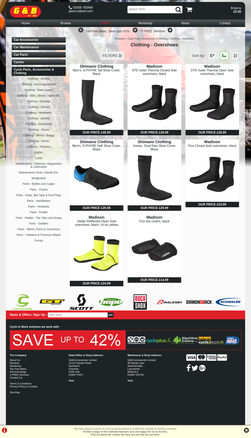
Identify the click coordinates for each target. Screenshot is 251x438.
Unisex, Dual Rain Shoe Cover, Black (154, 147)
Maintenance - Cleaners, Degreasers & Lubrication (39, 165)
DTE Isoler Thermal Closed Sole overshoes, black (154, 72)
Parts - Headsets (38, 206)
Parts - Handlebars (39, 200)
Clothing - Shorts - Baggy (39, 135)
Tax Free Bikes (18, 368)
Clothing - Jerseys (38, 78)
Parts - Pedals (38, 212)
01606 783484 (81, 7)
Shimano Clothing (96, 66)
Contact (225, 23)
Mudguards (39, 178)
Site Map (15, 392)
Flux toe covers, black (154, 221)
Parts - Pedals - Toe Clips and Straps (39, 217)
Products (120, 38)
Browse (65, 23)
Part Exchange (18, 371)
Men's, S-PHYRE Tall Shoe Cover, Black (96, 72)
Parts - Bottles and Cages (39, 183)
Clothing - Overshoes (182, 38)
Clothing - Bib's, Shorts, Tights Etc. (38, 95)
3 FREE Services (19, 374)
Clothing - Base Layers (39, 90)
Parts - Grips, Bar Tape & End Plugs (38, 195)
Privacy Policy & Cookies (24, 386)
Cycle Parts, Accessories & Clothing (147, 38)
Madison (154, 66)
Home (26, 23)
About (185, 23)
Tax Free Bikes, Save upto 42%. (108, 31)
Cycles (19, 62)
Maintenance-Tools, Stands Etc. (38, 172)
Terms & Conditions (21, 383)
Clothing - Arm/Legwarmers (39, 84)
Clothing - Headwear (39, 112)
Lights (38, 152)
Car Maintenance (26, 47)
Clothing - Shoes (38, 129)
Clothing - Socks (38, 141)
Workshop (145, 23)
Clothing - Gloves (38, 107)
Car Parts (21, 54)
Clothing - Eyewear (39, 101)
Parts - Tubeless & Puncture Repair (39, 234)
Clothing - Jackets (38, 118)
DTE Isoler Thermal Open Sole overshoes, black (212, 72)
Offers (105, 23)
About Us (15, 360)
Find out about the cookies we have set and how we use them (125, 434)
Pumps (38, 240)
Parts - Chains (39, 189)
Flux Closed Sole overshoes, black (212, 145)
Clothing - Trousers (39, 146)
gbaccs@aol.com (81, 11)
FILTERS (112, 56)
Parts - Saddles (38, 223)
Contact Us (16, 377)
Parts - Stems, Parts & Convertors (38, 229)
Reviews (14, 363)
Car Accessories (26, 39)
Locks (39, 158)
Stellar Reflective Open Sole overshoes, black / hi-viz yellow (96, 223)
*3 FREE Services (152, 31)
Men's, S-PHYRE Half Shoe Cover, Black (96, 147)
